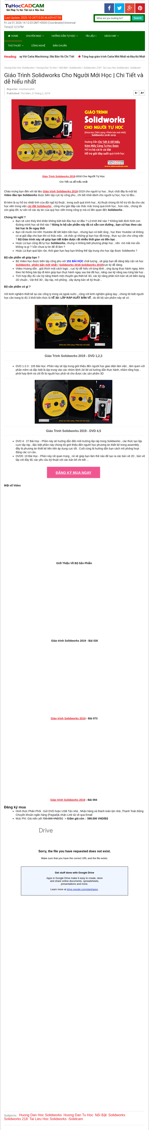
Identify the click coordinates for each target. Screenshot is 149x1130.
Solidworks (75, 67)
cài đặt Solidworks (39, 206)
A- (136, 92)
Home (13, 35)
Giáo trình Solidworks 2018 (60, 191)
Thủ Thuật (15, 45)
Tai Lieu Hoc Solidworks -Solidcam (121, 67)
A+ (142, 92)
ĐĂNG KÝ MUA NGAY (73, 473)
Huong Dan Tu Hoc (46, 67)
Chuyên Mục (35, 35)
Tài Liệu (91, 35)
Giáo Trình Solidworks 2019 (58, 176)
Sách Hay (111, 35)
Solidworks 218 (92, 67)
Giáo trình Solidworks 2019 (68, 718)
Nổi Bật (63, 67)
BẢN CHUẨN (60, 45)
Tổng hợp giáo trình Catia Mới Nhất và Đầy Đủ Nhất (116, 56)
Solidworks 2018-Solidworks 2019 (81, 264)
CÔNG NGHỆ (38, 45)
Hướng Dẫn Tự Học (65, 35)
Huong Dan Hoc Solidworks (19, 67)
